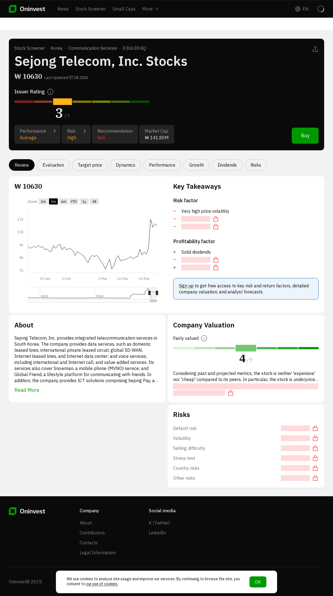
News (63, 9)
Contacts (89, 542)
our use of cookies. (102, 583)
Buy (305, 135)
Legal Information (98, 552)
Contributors (92, 532)
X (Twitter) (159, 523)
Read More (26, 390)
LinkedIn (157, 532)
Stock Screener (91, 9)
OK (258, 582)
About (86, 523)
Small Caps (124, 9)
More (150, 9)
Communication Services (92, 48)
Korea (57, 48)
